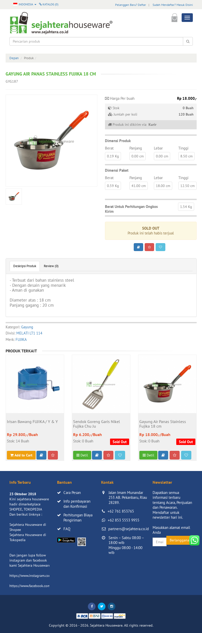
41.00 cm (138, 185)
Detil (82, 455)
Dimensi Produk (118, 140)
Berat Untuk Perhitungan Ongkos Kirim (131, 209)
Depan (14, 58)
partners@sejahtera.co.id (128, 528)
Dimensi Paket (116, 170)
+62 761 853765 (120, 511)
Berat (109, 148)
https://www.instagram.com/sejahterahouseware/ (47, 575)
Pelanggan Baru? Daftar (130, 5)
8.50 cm (186, 156)
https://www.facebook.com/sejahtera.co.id (41, 586)
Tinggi (183, 148)
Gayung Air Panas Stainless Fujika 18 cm (162, 424)
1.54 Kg (186, 206)
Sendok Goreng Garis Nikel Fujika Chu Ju (96, 424)
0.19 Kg (113, 156)
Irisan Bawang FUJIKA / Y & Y (32, 421)
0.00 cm (137, 156)
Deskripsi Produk (24, 266)
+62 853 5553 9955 (123, 520)
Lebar (158, 148)
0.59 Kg (113, 185)
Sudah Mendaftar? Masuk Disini (173, 5)
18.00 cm (163, 185)
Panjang (135, 148)
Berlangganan (180, 540)
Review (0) (51, 266)
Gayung (27, 327)
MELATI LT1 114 (29, 333)
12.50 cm (187, 185)
